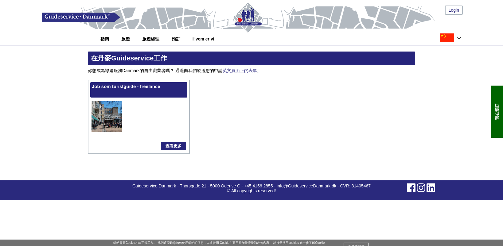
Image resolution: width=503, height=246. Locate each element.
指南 (104, 39)
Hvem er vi (203, 39)
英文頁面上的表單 (240, 70)
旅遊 (125, 39)
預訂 (176, 39)
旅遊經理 (150, 39)
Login (454, 10)
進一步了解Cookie (312, 242)
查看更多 (173, 146)
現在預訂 (497, 112)
